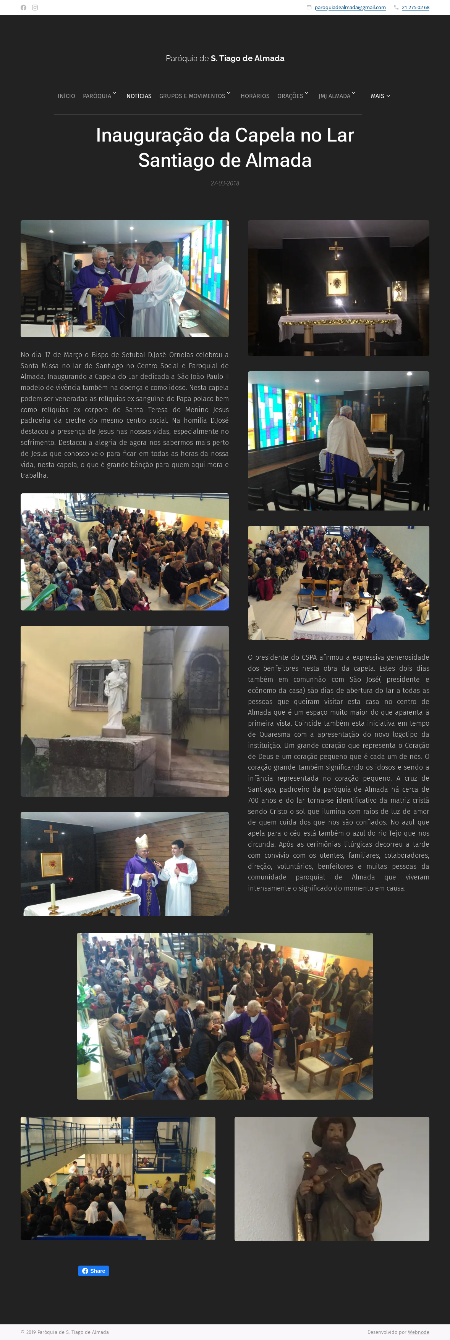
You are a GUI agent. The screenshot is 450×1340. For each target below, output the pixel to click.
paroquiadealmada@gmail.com (350, 7)
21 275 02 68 (415, 7)
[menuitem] (52, 93)
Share (93, 1271)
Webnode (418, 1332)
